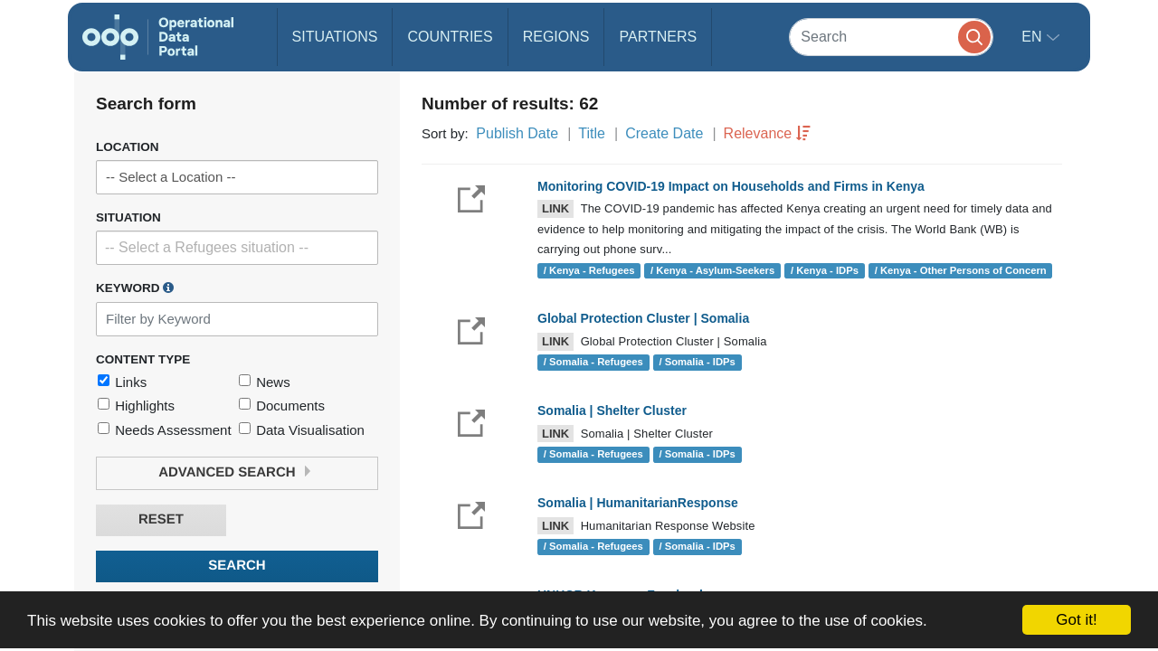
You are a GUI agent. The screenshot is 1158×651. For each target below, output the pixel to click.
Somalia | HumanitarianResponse (637, 502)
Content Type (143, 359)
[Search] (891, 36)
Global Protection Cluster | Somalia (643, 318)
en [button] (1033, 36)
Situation (128, 217)
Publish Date (517, 133)
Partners (658, 36)
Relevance (758, 133)
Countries (449, 36)
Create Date (664, 133)
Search (236, 565)
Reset (161, 519)
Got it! (1076, 619)
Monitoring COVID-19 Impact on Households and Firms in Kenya (731, 186)
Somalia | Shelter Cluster (612, 410)
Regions (556, 36)
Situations (335, 36)
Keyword (135, 287)
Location (127, 147)
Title (591, 133)
